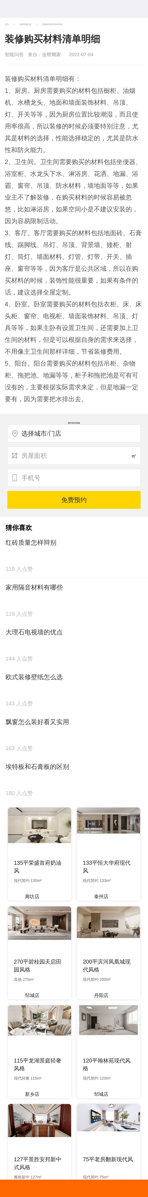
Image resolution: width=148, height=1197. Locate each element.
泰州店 (98, 896)
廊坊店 (29, 896)
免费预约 (74, 499)
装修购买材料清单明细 (52, 24)
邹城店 (29, 995)
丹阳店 (98, 995)
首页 (7, 24)
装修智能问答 (25, 24)
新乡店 (29, 1094)
